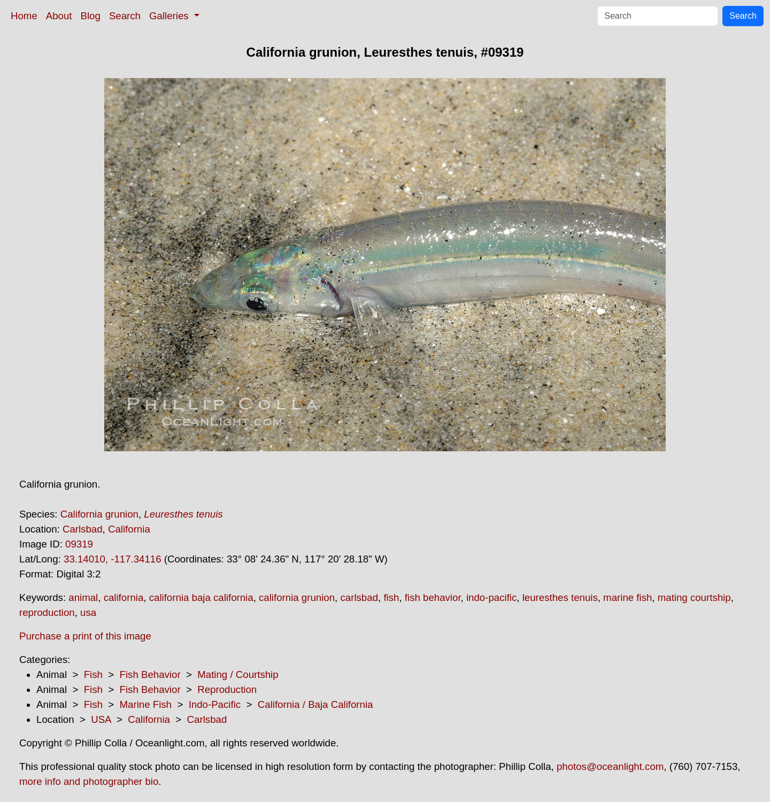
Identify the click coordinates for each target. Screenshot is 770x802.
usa (88, 612)
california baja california (201, 597)
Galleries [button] (170, 15)
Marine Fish (146, 704)
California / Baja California (315, 704)
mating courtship (694, 597)
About (59, 15)
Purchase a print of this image (85, 636)
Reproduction (227, 689)
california (124, 597)
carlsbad (359, 597)
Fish (93, 674)
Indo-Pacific (215, 704)
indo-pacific (491, 597)
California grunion (99, 514)
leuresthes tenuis (560, 597)
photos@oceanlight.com (610, 766)
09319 (79, 544)
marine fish (627, 597)
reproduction (47, 612)
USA (101, 719)
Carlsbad (83, 529)
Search (125, 15)
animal (83, 597)
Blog (91, 15)
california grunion (297, 597)
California (129, 529)
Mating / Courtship (237, 674)
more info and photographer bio (88, 781)
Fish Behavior (150, 674)
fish (391, 597)
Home (24, 15)
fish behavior (433, 597)
